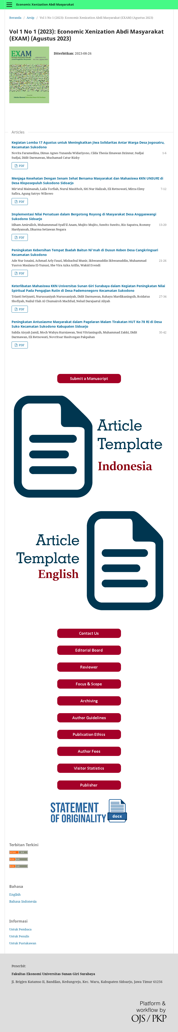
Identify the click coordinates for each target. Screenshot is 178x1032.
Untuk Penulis (19, 936)
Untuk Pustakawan (22, 943)
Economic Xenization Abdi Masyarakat (45, 4)
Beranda (15, 18)
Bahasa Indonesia (23, 901)
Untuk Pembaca (20, 929)
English (15, 894)
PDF (21, 166)
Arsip (30, 18)
